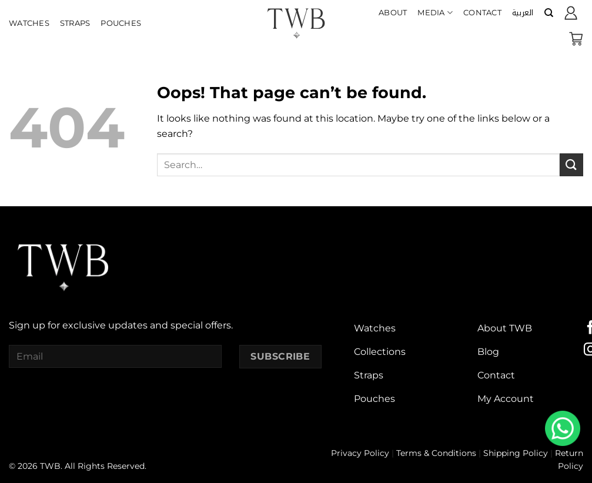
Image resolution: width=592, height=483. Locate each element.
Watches (29, 23)
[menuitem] (523, 13)
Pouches (121, 23)
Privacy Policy (360, 453)
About (393, 12)
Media (435, 12)
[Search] (548, 13)
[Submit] (571, 164)
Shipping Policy (515, 453)
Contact (482, 12)
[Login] (571, 13)
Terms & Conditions (436, 453)
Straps (75, 23)
